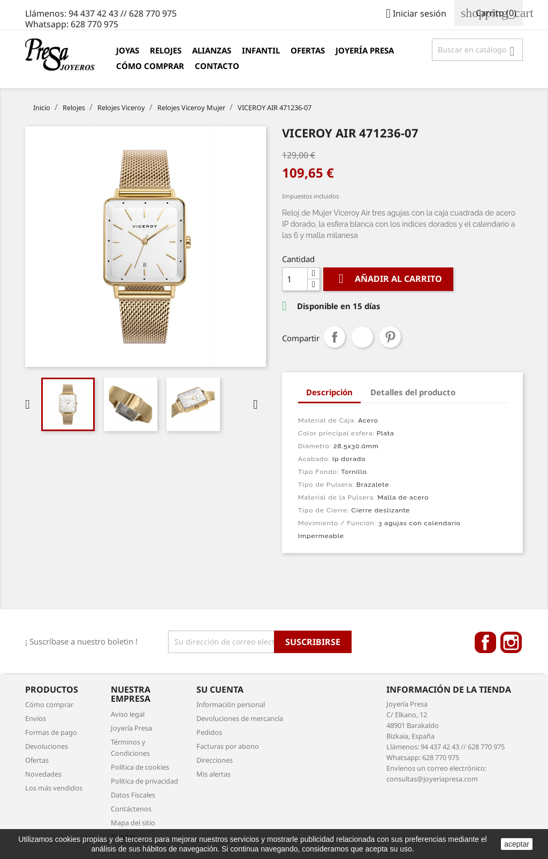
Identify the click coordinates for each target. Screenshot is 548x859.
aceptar (516, 844)
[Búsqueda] (477, 50)
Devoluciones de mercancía (239, 718)
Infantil (261, 50)
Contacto (217, 65)
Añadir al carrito (388, 279)
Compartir (334, 337)
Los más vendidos (53, 788)
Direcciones (214, 760)
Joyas (127, 50)
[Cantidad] (295, 279)
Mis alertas (213, 774)
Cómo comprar (150, 65)
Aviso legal (127, 714)
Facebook (485, 642)
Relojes (165, 50)
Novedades (43, 774)
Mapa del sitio (133, 822)
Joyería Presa (365, 50)
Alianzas (211, 50)
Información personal (230, 704)
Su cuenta (219, 689)
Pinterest (390, 337)
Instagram (511, 642)
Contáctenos (131, 809)
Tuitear (362, 337)
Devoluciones (46, 746)
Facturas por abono (227, 746)
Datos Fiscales (133, 795)
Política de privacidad (144, 781)
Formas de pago (51, 732)
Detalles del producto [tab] (412, 392)
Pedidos (209, 732)
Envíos (35, 718)
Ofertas (308, 50)
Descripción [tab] (329, 392)
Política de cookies (140, 767)
